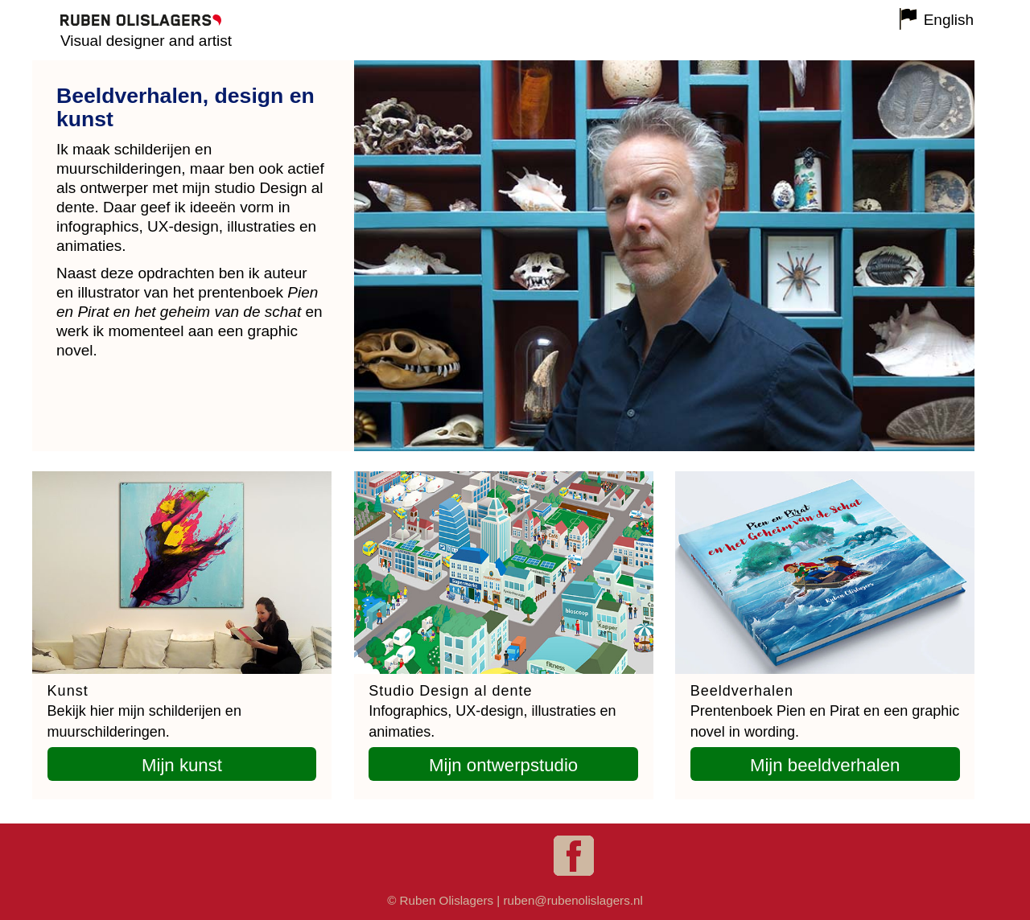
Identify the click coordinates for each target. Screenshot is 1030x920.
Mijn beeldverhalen (825, 765)
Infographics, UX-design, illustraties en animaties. (492, 712)
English (949, 19)
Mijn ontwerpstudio (503, 765)
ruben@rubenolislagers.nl (572, 900)
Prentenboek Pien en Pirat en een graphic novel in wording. (825, 712)
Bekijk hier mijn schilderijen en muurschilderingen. (144, 712)
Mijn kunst (182, 765)
